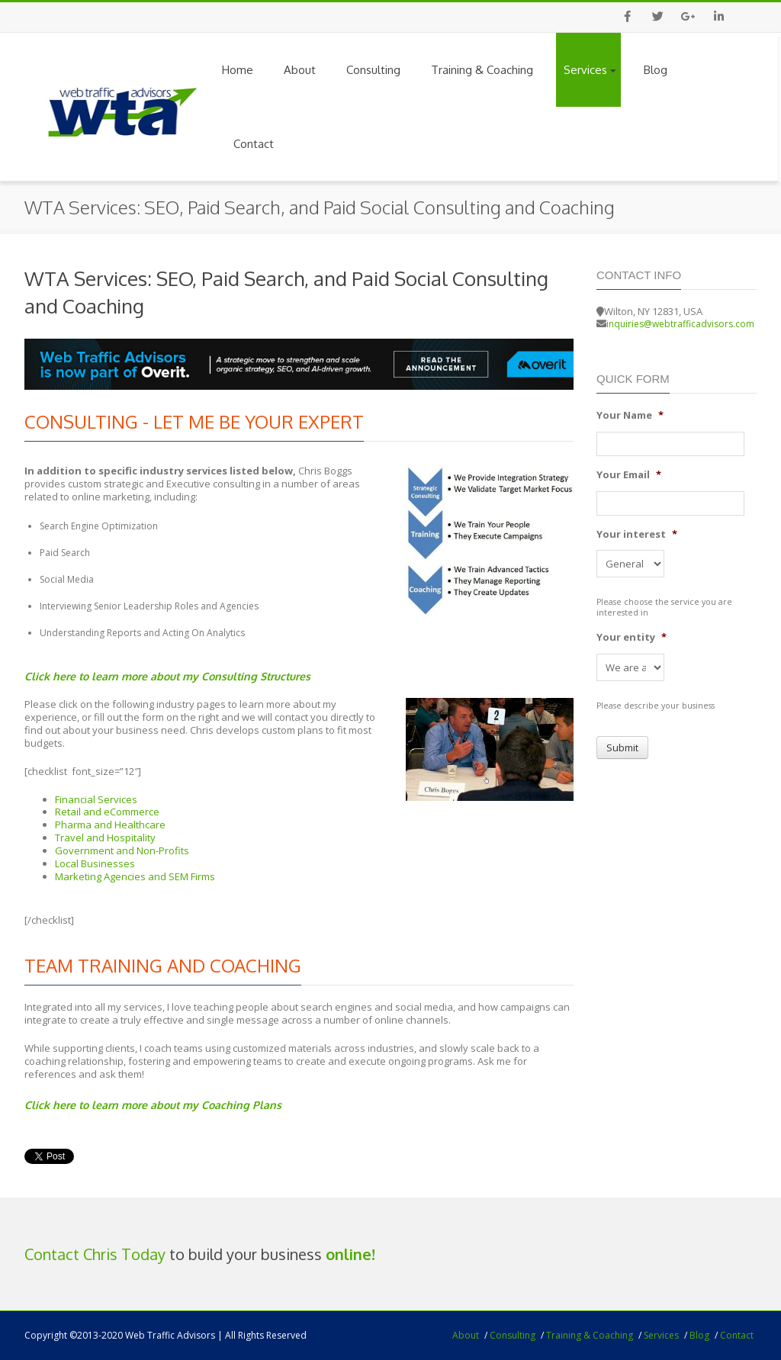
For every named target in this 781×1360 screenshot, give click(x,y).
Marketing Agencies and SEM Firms (135, 876)
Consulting (373, 70)
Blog (655, 70)
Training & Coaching (482, 70)
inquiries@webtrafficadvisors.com (680, 323)
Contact (253, 144)
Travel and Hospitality (105, 837)
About (300, 70)
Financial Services (96, 799)
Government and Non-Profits (122, 850)
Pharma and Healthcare (110, 824)
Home (237, 70)
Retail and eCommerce (107, 811)
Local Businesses (95, 863)
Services (590, 70)
